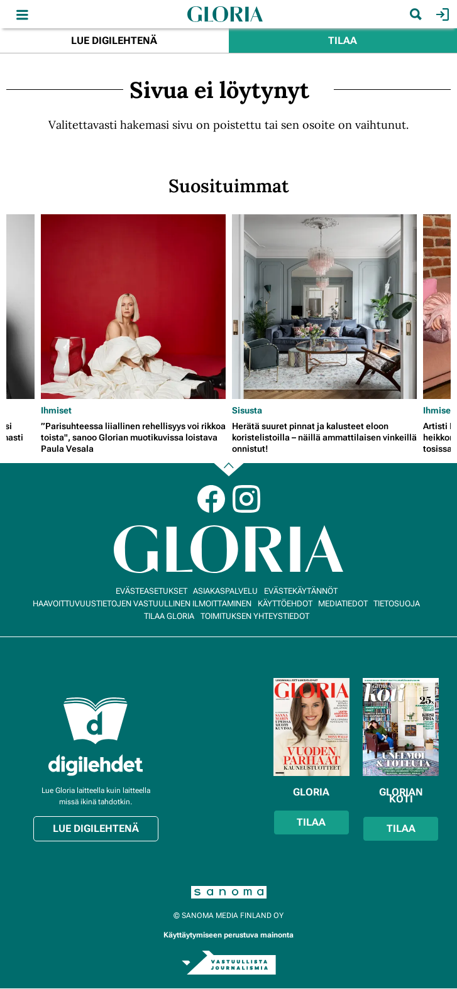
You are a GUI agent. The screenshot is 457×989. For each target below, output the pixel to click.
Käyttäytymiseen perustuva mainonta (228, 935)
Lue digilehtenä (114, 40)
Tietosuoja (396, 603)
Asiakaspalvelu (225, 591)
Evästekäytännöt (301, 591)
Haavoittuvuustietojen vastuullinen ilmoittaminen (142, 603)
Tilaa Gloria (169, 616)
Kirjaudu (441, 14)
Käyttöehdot (285, 603)
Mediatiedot (343, 603)
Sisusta (247, 410)
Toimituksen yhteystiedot (255, 616)
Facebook (211, 499)
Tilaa (342, 40)
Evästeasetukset (151, 591)
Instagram (246, 499)
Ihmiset (56, 410)
